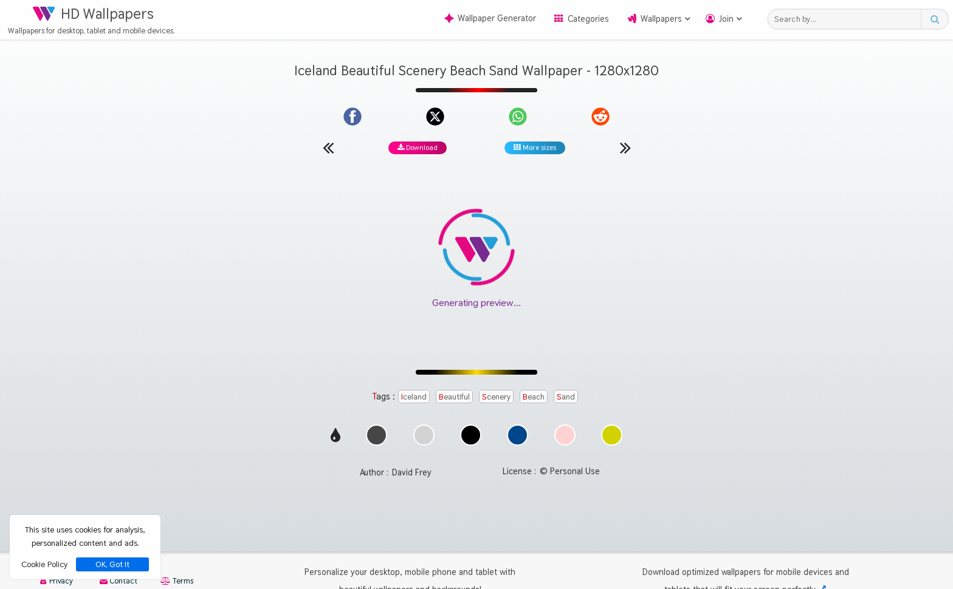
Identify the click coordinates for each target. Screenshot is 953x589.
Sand (566, 396)
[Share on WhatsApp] (518, 116)
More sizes (535, 147)
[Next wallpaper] (625, 147)
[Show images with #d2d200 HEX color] (611, 442)
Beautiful (454, 396)
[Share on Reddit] (600, 116)
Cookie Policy (44, 564)
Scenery (496, 396)
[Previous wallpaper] (328, 147)
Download (417, 147)
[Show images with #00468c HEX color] (517, 442)
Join (726, 18)
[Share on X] (435, 116)
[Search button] (934, 19)
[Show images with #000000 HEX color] (470, 442)
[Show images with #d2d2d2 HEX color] (424, 442)
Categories (588, 18)
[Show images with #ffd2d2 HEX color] (565, 442)
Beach (534, 396)
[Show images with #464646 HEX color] (376, 442)
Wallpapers (661, 18)
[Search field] (847, 19)
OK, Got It (112, 564)
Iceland (414, 396)
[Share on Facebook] (352, 116)
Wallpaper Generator (490, 18)
